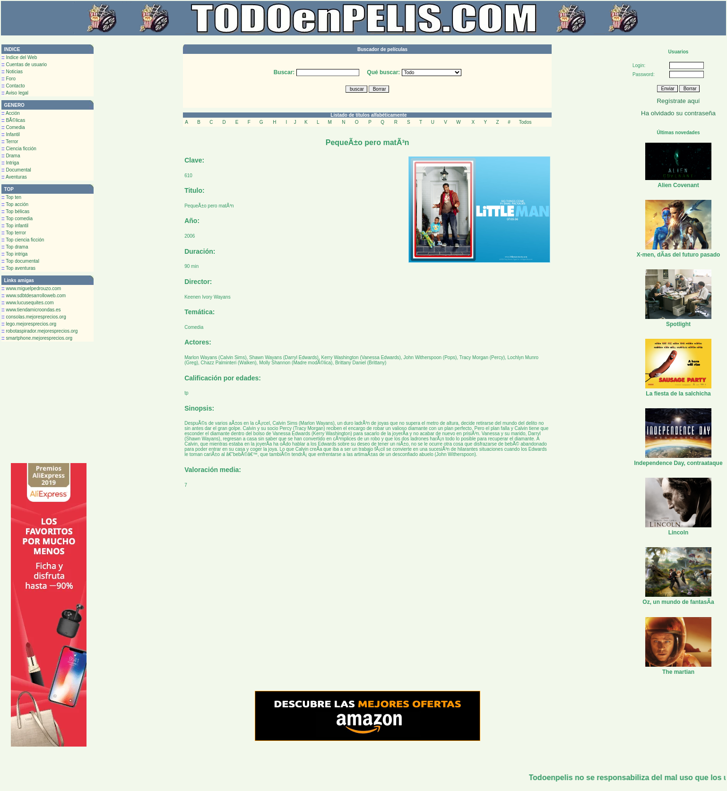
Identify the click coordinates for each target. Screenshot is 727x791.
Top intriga (14, 254)
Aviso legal (14, 92)
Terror (9, 141)
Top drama (14, 246)
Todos (525, 122)
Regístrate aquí (678, 100)
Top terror (13, 232)
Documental (16, 169)
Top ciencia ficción (22, 239)
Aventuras (14, 177)
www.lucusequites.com (27, 302)
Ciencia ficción (18, 148)
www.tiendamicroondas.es (31, 309)
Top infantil (14, 225)
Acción (10, 113)
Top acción (14, 204)
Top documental (20, 261)
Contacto (13, 85)
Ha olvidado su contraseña (678, 113)
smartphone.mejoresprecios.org (36, 338)
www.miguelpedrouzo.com (31, 288)
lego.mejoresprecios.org (28, 324)
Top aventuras (18, 268)
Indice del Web (19, 57)
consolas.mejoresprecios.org (33, 316)
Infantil (10, 134)
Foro (8, 78)
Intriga (10, 162)
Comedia (13, 127)
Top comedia (17, 218)
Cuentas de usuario (24, 64)
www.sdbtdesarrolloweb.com (33, 295)
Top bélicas (15, 211)
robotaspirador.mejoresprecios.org (39, 331)
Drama (10, 155)
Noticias (12, 71)
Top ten (11, 197)
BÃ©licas (13, 120)
